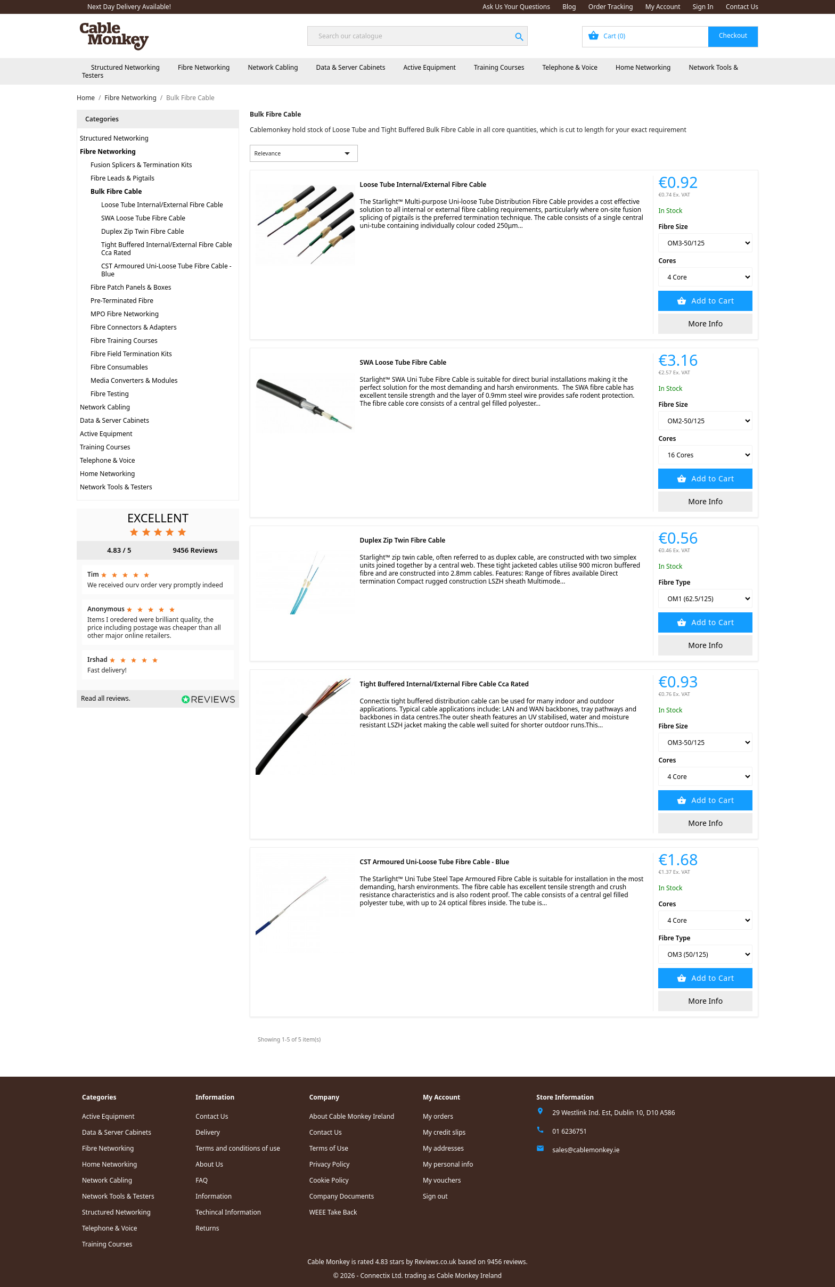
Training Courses (499, 67)
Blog (569, 7)
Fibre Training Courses (124, 340)
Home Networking (643, 67)
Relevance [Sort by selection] (304, 153)
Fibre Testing (110, 393)
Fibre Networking (204, 67)
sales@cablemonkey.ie (585, 1149)
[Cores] (705, 276)
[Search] (417, 36)
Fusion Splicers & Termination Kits (141, 164)
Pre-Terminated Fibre (122, 300)
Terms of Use (328, 1148)
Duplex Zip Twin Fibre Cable (142, 231)
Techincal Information (228, 1212)
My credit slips (444, 1132)
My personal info (448, 1164)
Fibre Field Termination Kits (131, 353)
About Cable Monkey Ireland (352, 1116)
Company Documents (341, 1196)
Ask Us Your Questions (516, 7)
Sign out (435, 1196)
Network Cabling (273, 67)
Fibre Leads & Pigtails (122, 178)
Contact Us (742, 7)
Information (213, 1196)
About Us (209, 1164)
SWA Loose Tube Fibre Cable (143, 218)
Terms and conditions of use (237, 1148)
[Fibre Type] (705, 598)
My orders (438, 1116)
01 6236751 (569, 1131)
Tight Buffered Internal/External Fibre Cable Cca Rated (166, 248)
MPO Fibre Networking (125, 313)
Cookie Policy (329, 1180)
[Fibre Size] (705, 242)
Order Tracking (610, 7)
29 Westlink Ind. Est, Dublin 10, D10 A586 (613, 1112)
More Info (705, 323)
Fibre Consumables (119, 367)
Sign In (703, 7)
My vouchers (442, 1180)
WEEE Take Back (333, 1212)
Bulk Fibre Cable (116, 191)
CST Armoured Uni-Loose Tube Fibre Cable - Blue (166, 269)
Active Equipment (429, 67)
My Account (663, 7)
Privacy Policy (329, 1164)
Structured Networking (125, 67)
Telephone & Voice (569, 67)
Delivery (207, 1132)
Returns (207, 1228)
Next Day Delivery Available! (129, 7)
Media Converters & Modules (134, 380)
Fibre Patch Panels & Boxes (131, 287)
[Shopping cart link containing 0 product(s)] (670, 36)
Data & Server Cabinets (351, 67)
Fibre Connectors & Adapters (134, 327)
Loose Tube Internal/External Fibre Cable (162, 204)
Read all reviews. (105, 698)
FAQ (201, 1180)
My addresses (443, 1148)
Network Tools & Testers (116, 486)
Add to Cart (711, 301)
